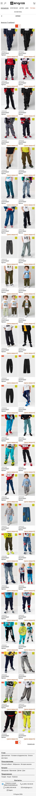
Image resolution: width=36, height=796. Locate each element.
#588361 (21, 378)
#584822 (21, 734)
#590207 (21, 52)
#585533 (21, 526)
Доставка (4, 758)
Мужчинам (13, 770)
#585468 (4, 586)
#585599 (21, 497)
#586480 (4, 497)
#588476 (21, 289)
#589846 (21, 141)
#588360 (4, 408)
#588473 (21, 319)
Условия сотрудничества (19, 755)
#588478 (4, 289)
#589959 (4, 141)
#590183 (21, 81)
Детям (19, 770)
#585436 (21, 615)
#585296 (21, 675)
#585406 (21, 645)
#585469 (21, 556)
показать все (31, 744)
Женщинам (5, 770)
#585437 (4, 615)
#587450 (21, 437)
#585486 (4, 556)
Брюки (4, 55)
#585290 (4, 704)
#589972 (21, 111)
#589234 (21, 259)
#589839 (4, 170)
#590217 (4, 52)
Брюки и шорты (18, 16)
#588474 (4, 319)
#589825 (4, 230)
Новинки (15, 777)
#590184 (4, 81)
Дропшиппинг (5, 755)
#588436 (4, 348)
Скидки (3, 777)
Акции (9, 777)
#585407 (4, 645)
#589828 (4, 200)
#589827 (21, 200)
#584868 (4, 734)
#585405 (4, 675)
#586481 (21, 467)
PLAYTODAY (5, 53)
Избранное (16, 764)
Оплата (30, 755)
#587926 (4, 437)
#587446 (4, 467)
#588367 (4, 378)
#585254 (21, 704)
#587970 (21, 408)
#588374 (21, 348)
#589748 (21, 230)
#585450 (21, 586)
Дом (23, 770)
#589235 (4, 259)
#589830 (21, 170)
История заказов (26, 764)
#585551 (4, 526)
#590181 (4, 111)
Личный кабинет (6, 764)
